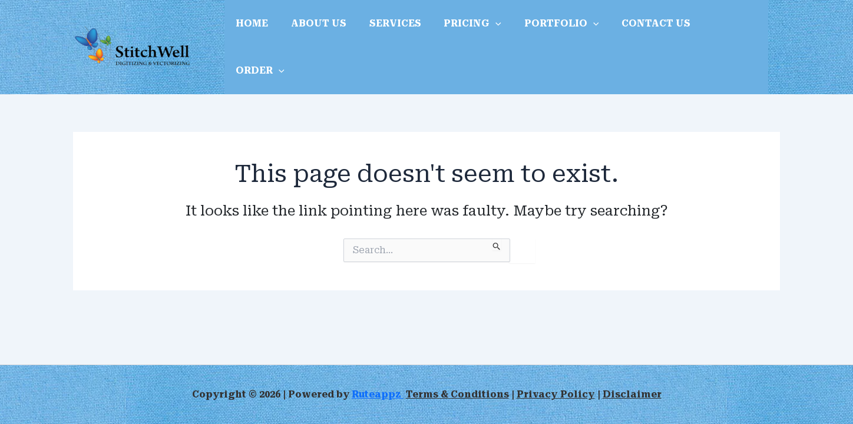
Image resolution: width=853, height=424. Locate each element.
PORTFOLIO (544, 31)
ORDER (711, 31)
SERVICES (385, 31)
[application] (482, 31)
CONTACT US (634, 31)
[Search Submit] (496, 212)
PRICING (459, 31)
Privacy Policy (556, 394)
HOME (250, 31)
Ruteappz (378, 394)
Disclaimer (632, 394)
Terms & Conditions (458, 394)
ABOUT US (312, 31)
